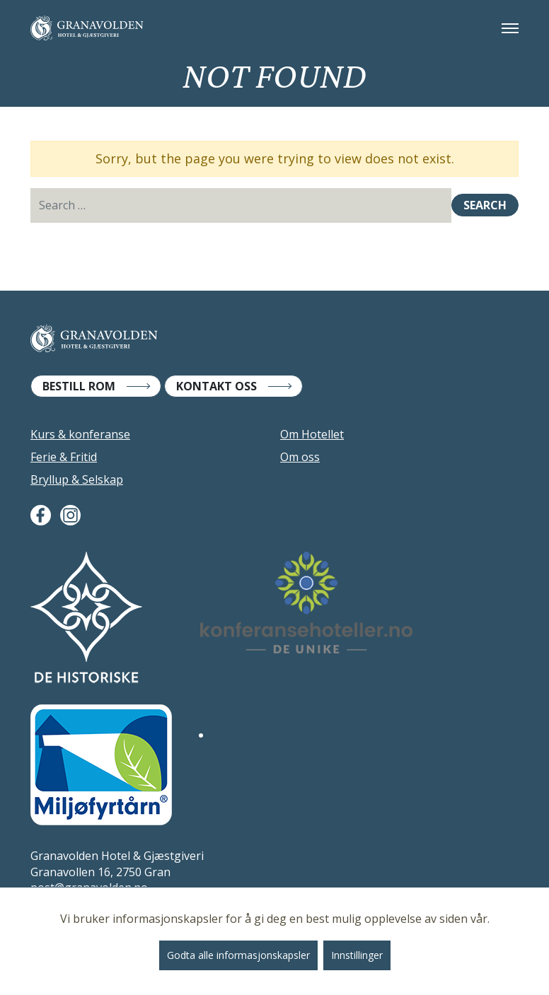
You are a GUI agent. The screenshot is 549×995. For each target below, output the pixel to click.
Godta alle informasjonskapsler (238, 955)
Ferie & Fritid (63, 457)
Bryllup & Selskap (76, 479)
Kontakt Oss (216, 386)
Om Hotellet (312, 434)
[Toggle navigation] (510, 28)
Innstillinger (357, 955)
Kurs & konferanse (80, 434)
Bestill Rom (78, 386)
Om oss (300, 457)
